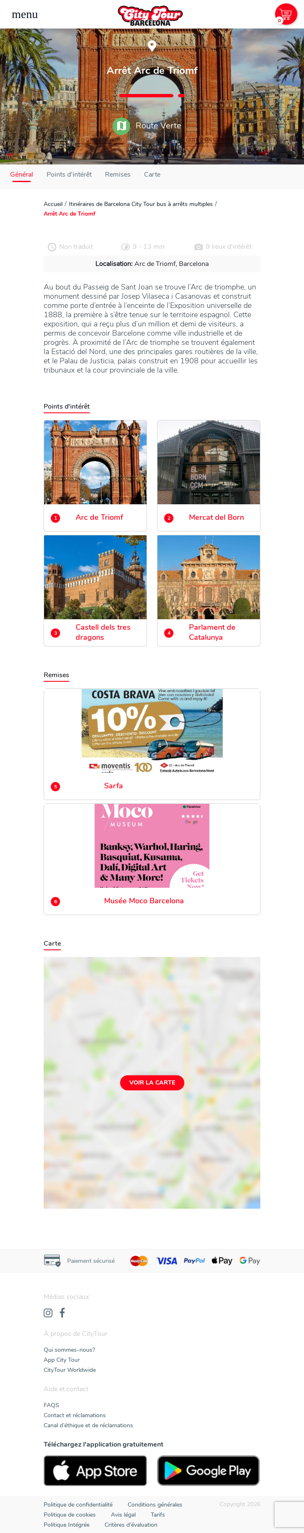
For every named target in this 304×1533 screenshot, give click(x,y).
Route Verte (147, 126)
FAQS (51, 1405)
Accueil (53, 204)
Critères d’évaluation (131, 1525)
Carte (152, 174)
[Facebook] (62, 1313)
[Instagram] (48, 1313)
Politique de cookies (70, 1515)
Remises (118, 174)
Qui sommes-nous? (69, 1350)
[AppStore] (95, 1470)
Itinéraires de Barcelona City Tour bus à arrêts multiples (141, 204)
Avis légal (123, 1515)
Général (21, 174)
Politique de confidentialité (78, 1505)
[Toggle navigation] (25, 14)
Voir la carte (152, 1083)
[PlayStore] (208, 1470)
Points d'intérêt (69, 174)
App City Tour (62, 1360)
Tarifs (158, 1515)
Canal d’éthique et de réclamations (88, 1425)
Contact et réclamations (75, 1415)
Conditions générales (155, 1505)
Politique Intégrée (66, 1525)
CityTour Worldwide (70, 1370)
